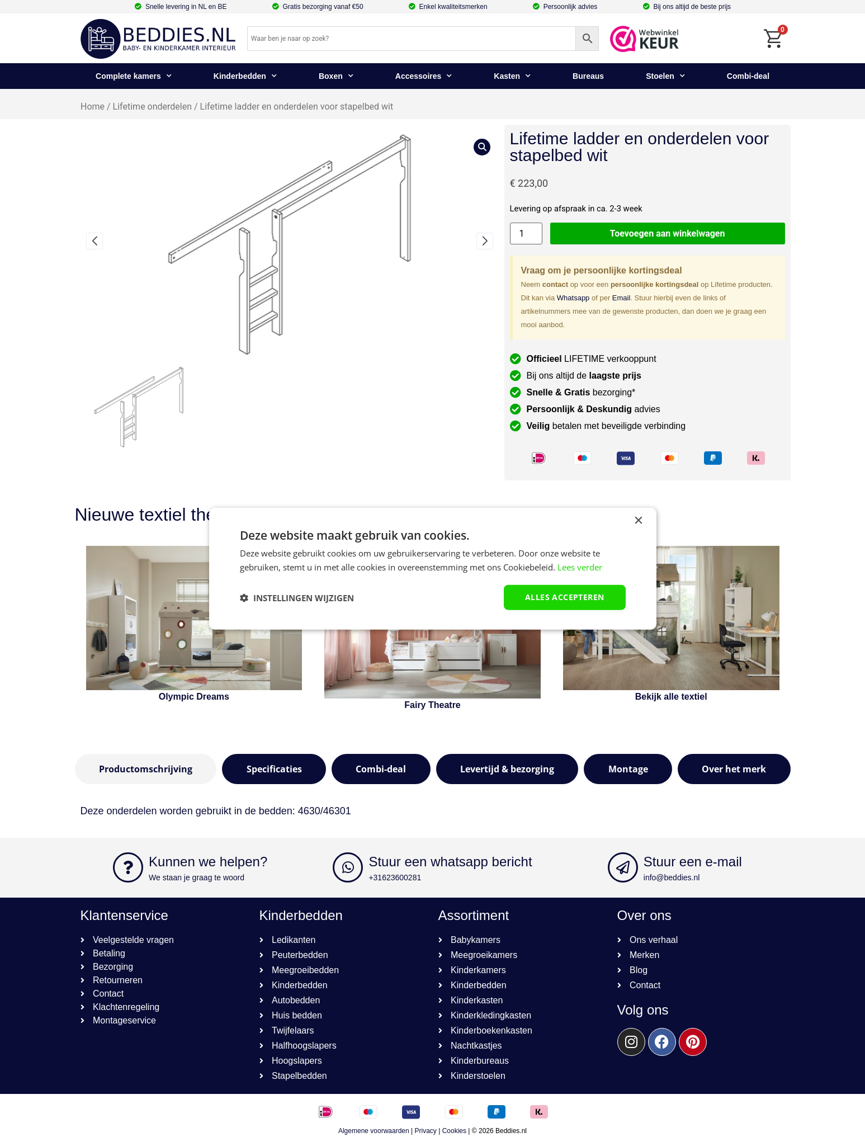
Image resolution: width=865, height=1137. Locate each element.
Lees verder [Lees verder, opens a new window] (579, 566)
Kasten (512, 76)
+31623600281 (394, 877)
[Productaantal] (526, 233)
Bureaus (588, 76)
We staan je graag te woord (196, 877)
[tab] (146, 769)
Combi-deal (748, 76)
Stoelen (665, 76)
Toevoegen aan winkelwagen (667, 233)
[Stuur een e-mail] (623, 867)
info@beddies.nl (672, 877)
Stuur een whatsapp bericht (450, 861)
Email (621, 298)
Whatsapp (573, 298)
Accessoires (423, 76)
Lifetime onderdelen (151, 106)
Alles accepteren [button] (564, 597)
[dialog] (432, 568)
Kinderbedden (245, 76)
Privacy (426, 1131)
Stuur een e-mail (693, 861)
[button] (94, 241)
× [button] (638, 520)
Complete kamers (134, 76)
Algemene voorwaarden (373, 1131)
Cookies (454, 1131)
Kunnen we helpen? (208, 861)
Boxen (336, 76)
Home (93, 106)
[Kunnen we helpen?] (128, 867)
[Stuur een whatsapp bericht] (348, 867)
